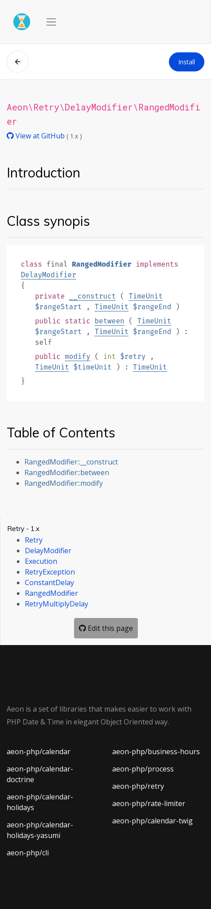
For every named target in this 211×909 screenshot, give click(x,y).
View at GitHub (36, 136)
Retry (34, 540)
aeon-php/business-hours (156, 751)
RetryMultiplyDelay (56, 604)
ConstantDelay (49, 582)
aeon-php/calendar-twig (152, 821)
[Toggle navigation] (51, 22)
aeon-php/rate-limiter (148, 803)
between (109, 321)
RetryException (50, 572)
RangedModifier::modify (63, 483)
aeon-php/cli (28, 853)
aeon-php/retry (138, 786)
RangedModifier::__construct (71, 462)
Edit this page (106, 628)
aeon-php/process (143, 769)
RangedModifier (51, 593)
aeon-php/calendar (38, 751)
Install (186, 62)
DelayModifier (48, 275)
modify (77, 356)
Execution (41, 561)
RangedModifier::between (66, 472)
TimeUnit (146, 296)
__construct (92, 296)
